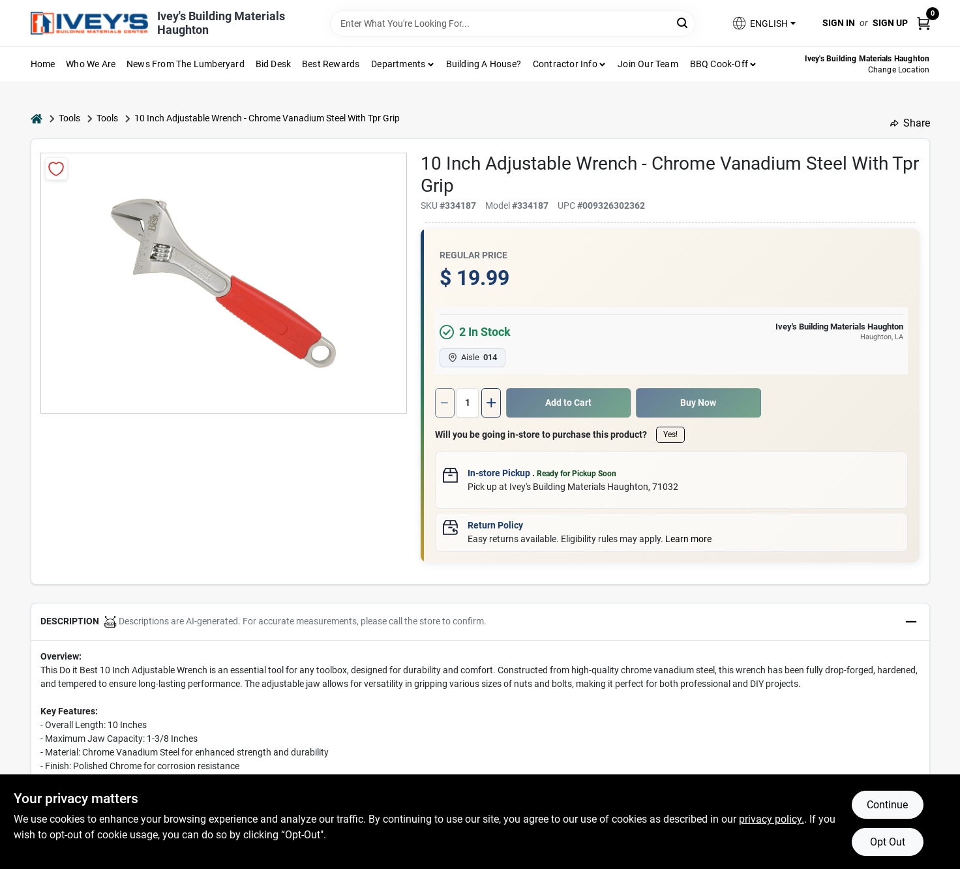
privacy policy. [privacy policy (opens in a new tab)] (771, 819)
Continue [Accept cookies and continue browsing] (887, 805)
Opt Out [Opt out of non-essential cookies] (887, 842)
